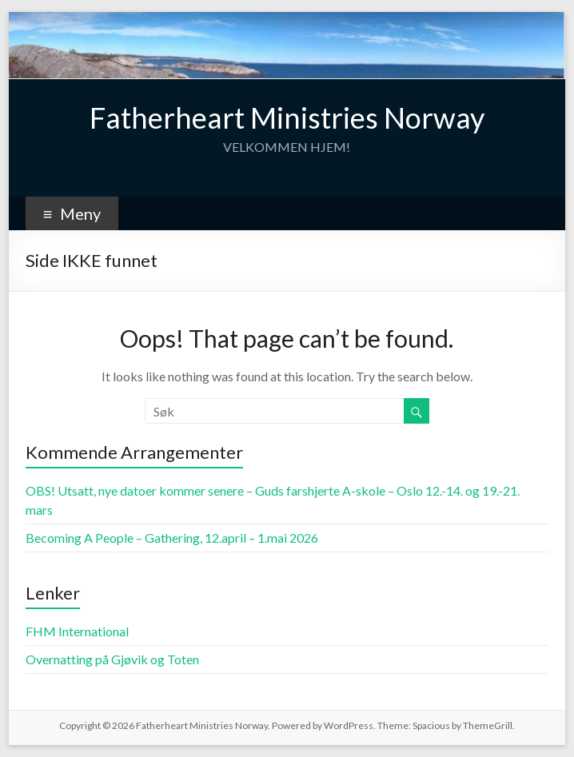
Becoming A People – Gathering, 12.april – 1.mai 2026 (172, 537)
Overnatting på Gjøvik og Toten (112, 659)
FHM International (77, 631)
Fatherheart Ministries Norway (287, 117)
